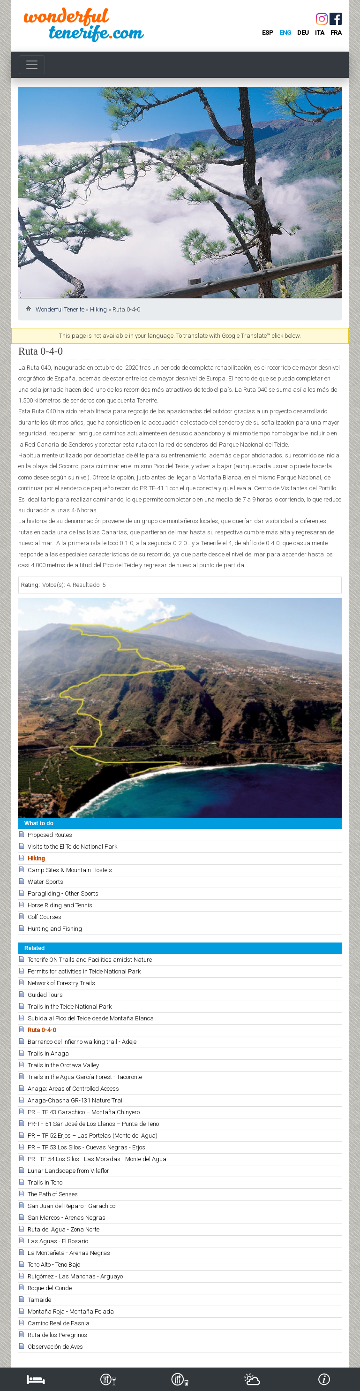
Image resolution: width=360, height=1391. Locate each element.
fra (336, 32)
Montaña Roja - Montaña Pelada (71, 1311)
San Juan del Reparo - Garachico (71, 1205)
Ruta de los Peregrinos (57, 1334)
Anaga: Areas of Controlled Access (73, 1088)
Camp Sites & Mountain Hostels (70, 870)
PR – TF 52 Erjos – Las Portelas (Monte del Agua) (93, 1135)
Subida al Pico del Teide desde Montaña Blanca (91, 1018)
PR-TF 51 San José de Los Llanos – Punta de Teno (93, 1123)
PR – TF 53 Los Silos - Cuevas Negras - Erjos (86, 1147)
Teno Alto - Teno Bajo (54, 1264)
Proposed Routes (50, 834)
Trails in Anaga (48, 1053)
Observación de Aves (55, 1346)
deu (303, 32)
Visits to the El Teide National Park (72, 846)
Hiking (98, 309)
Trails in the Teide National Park (70, 1006)
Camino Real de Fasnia (59, 1323)
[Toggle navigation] (32, 64)
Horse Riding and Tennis (60, 905)
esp (267, 32)
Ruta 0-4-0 (42, 1030)
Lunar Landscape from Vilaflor (68, 1170)
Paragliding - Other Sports (63, 893)
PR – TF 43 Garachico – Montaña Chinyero (84, 1112)
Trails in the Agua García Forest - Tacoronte (85, 1076)
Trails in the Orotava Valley (63, 1065)
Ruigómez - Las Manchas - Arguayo (75, 1276)
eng (285, 32)
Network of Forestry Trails (61, 983)
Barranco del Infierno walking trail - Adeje (82, 1041)
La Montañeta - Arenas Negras (69, 1252)
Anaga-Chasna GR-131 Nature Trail (76, 1100)
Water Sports (45, 881)
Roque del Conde (50, 1288)
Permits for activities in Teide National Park (84, 971)
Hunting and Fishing (55, 928)
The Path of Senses (53, 1194)
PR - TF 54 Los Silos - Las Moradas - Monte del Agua (97, 1159)
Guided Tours (45, 994)
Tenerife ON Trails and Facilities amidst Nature (90, 959)
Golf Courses (44, 916)
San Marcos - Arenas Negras (66, 1217)
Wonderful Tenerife (60, 309)
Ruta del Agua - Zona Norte (63, 1229)
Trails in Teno (45, 1182)
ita (319, 32)
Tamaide (39, 1299)
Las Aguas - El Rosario (58, 1241)
